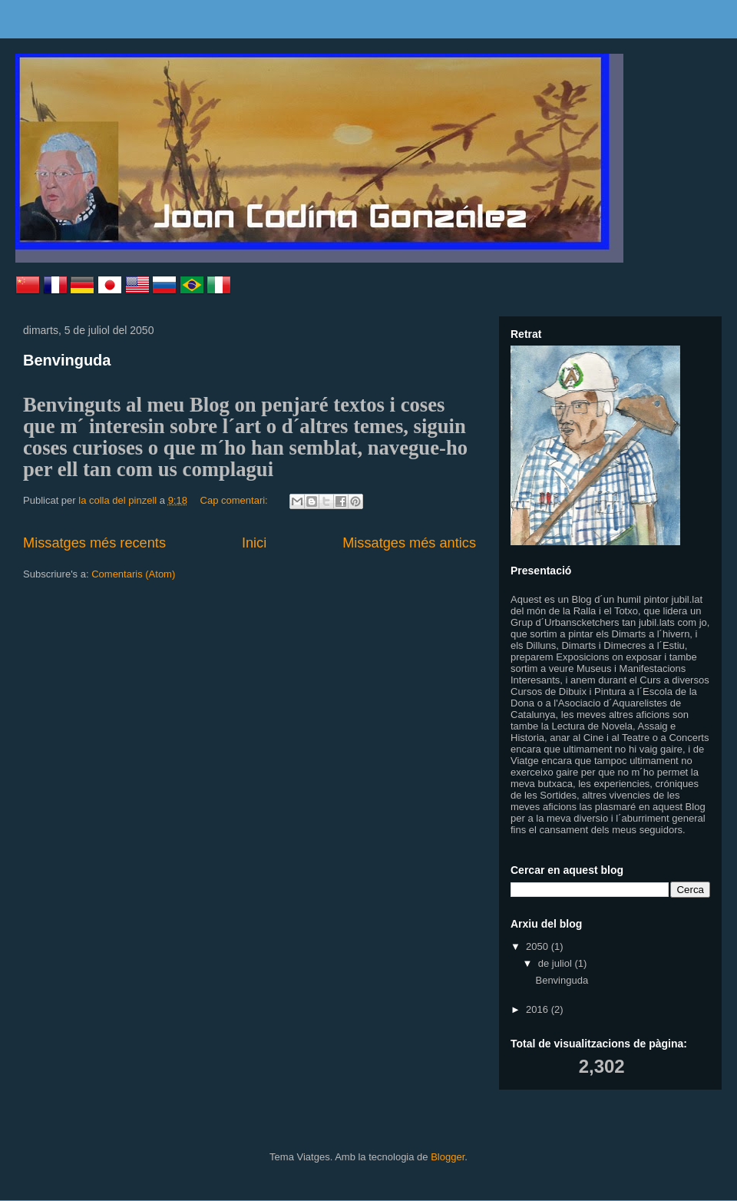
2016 (538, 1009)
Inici (254, 543)
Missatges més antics (409, 543)
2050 (538, 946)
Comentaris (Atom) (133, 574)
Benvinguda (67, 360)
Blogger (447, 1157)
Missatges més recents (94, 543)
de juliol (556, 963)
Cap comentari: (235, 500)
